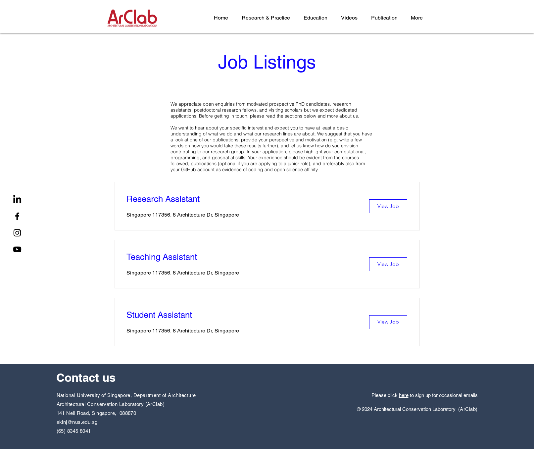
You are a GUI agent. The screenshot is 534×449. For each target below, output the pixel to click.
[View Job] (388, 206)
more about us (342, 116)
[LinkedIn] (17, 200)
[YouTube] (17, 249)
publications (225, 140)
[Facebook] (17, 216)
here (404, 395)
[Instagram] (17, 233)
